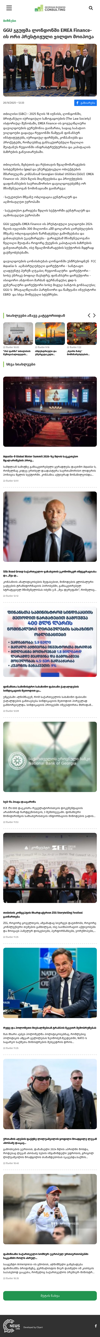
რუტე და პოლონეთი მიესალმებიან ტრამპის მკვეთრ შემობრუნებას (49, 1028)
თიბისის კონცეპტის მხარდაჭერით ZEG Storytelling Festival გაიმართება (43, 914)
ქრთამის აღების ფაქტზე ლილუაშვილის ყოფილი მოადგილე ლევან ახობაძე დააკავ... (50, 1141)
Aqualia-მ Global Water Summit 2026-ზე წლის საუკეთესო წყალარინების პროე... (40, 458)
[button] (88, 315)
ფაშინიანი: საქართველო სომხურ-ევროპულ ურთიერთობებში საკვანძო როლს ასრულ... (45, 1256)
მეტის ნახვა (50, 1296)
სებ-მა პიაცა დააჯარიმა (19, 802)
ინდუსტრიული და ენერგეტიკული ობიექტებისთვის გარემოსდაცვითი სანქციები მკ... (45, 353)
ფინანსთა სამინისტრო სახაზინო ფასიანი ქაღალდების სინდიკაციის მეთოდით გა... (41, 688)
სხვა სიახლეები (20, 364)
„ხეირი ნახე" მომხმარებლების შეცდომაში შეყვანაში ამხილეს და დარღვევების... (80, 353)
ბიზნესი (9, 21)
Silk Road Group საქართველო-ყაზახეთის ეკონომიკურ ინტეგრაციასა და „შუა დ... (49, 573)
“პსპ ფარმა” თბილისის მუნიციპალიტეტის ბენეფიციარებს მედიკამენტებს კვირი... (17, 353)
